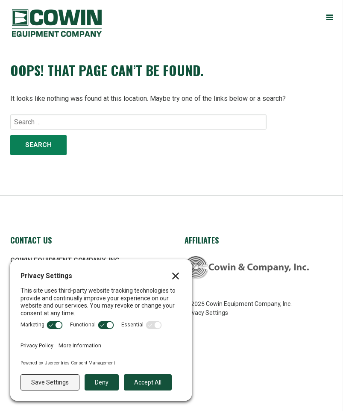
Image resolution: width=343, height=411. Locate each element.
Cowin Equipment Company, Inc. (72, 23)
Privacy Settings (206, 312)
